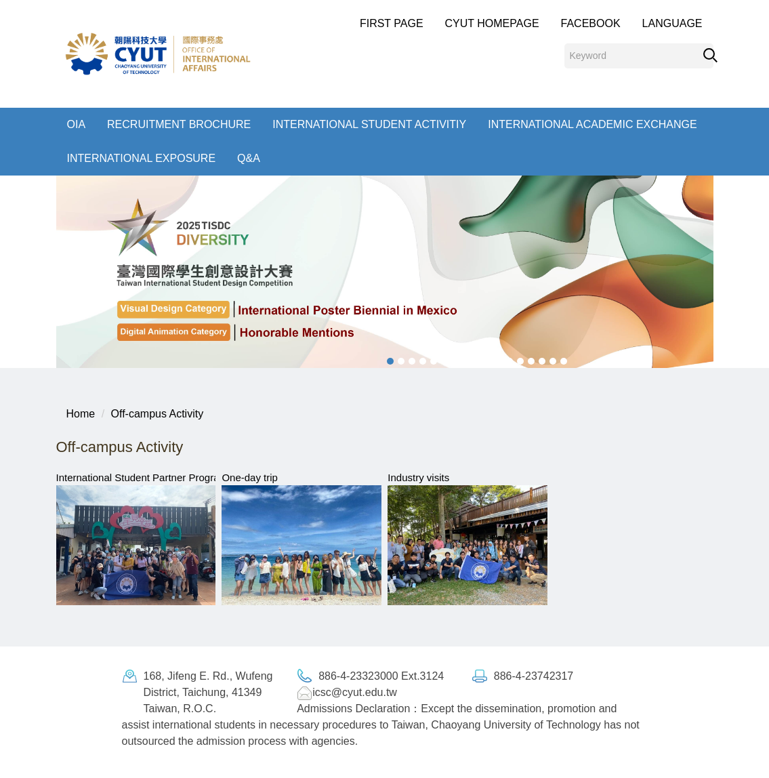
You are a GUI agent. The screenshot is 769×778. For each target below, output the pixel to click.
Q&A (248, 158)
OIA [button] (76, 124)
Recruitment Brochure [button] (179, 124)
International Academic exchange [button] (592, 124)
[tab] (390, 361)
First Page (391, 23)
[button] (53, 272)
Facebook (591, 23)
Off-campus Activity (157, 413)
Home (81, 413)
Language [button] (672, 23)
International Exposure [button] (141, 158)
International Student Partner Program (142, 477)
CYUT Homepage (492, 23)
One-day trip (250, 477)
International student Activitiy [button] (369, 124)
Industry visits (418, 477)
